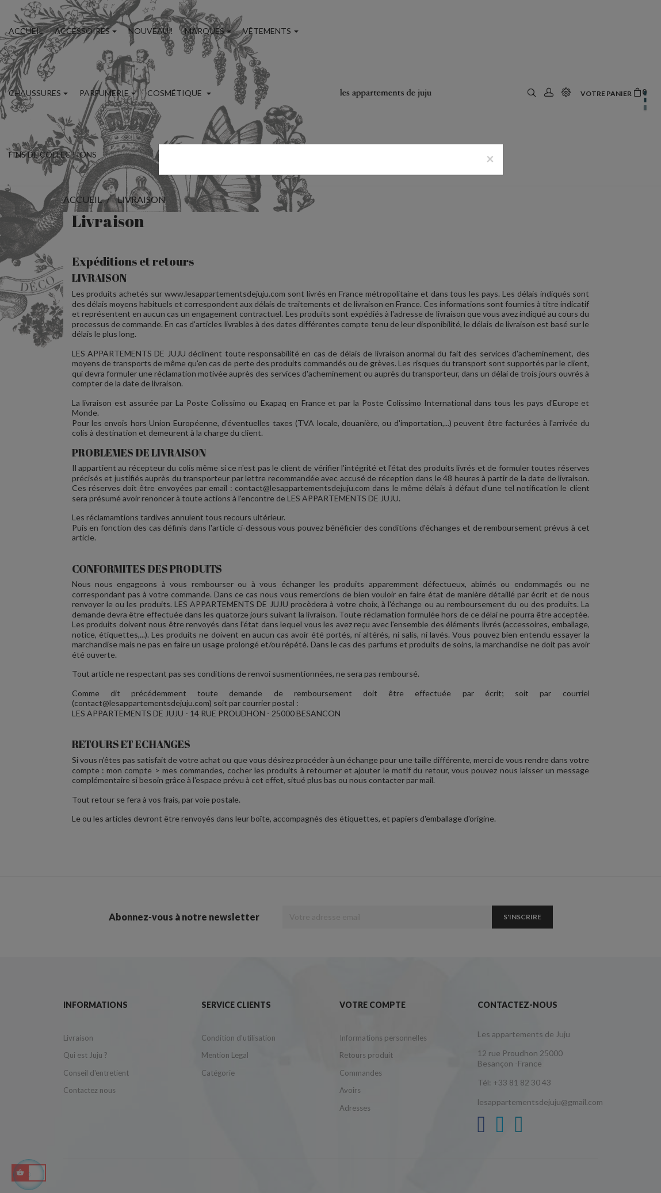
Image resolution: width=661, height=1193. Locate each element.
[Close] (490, 159)
